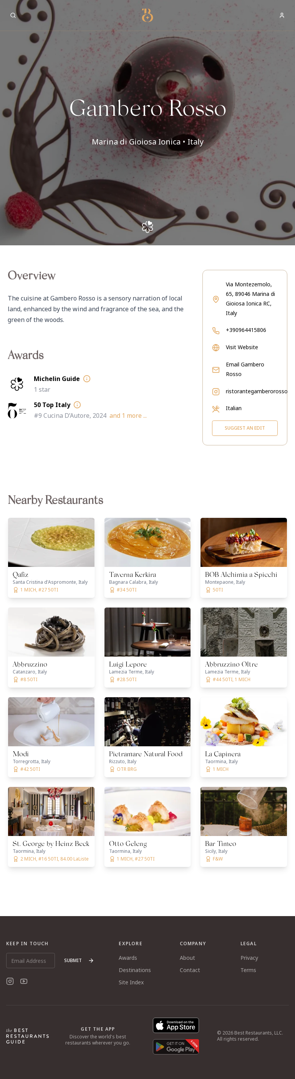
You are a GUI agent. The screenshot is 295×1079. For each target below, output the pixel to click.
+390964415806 (246, 329)
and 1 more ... (128, 415)
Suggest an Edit (245, 428)
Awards (128, 957)
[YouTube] (24, 981)
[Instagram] (10, 981)
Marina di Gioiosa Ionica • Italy (148, 141)
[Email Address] (30, 960)
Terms (248, 970)
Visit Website (242, 347)
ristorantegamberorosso (257, 391)
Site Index (131, 982)
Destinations (135, 970)
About (187, 957)
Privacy (249, 957)
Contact (190, 970)
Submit (79, 960)
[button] (147, 122)
